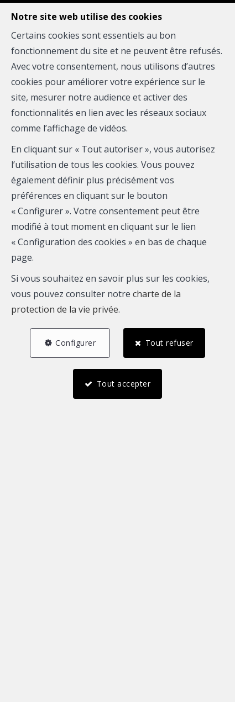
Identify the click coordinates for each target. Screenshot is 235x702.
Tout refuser (169, 342)
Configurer (75, 342)
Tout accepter (124, 383)
